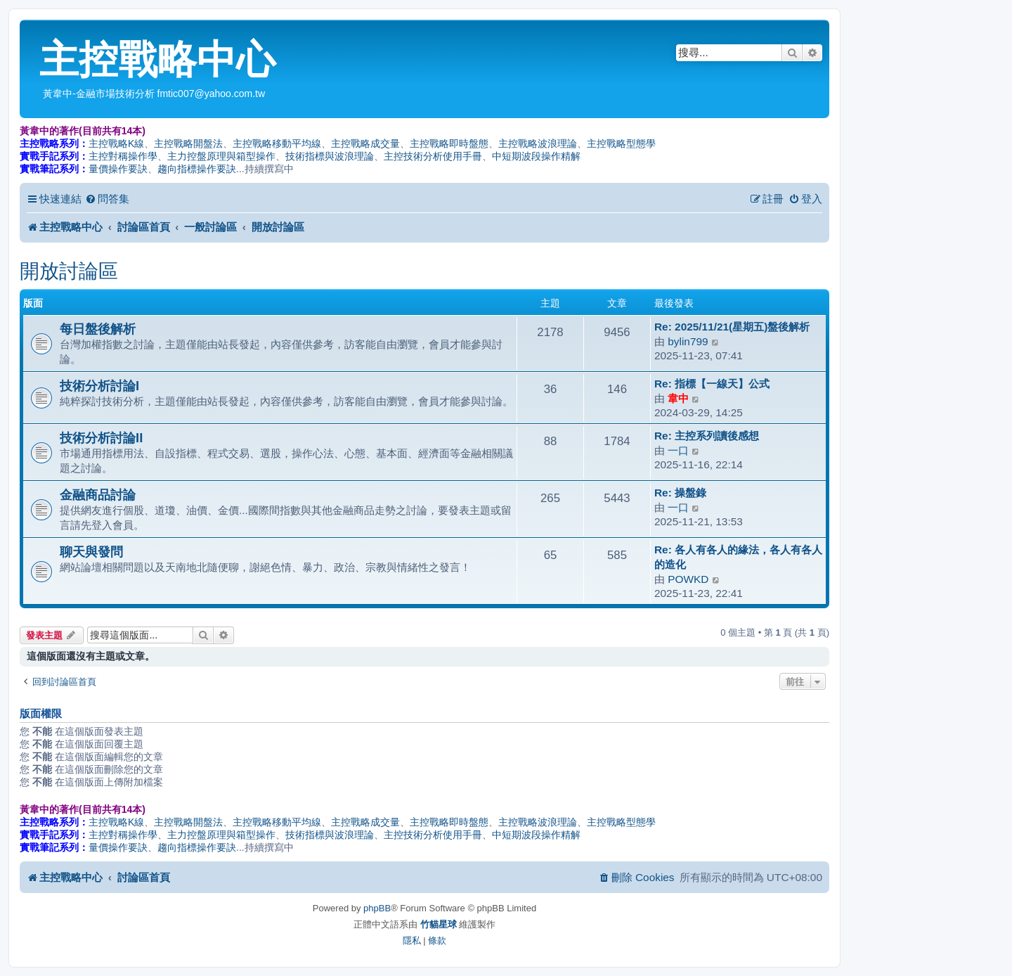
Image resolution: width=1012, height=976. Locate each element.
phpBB (377, 908)
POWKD (688, 579)
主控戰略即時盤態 (449, 143)
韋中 (678, 398)
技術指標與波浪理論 (329, 156)
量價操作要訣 (118, 168)
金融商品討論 (98, 494)
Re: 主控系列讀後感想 (706, 436)
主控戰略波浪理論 (537, 143)
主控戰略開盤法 (188, 143)
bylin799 (688, 341)
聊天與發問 (91, 551)
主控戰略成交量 (365, 143)
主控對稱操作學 (123, 156)
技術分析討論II (101, 437)
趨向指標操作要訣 (196, 168)
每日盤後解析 (98, 328)
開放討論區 (69, 271)
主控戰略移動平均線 (277, 143)
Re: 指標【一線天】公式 (712, 384)
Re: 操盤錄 (680, 493)
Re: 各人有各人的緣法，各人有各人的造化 (738, 557)
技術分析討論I (99, 385)
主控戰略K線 (116, 143)
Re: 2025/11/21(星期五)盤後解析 (732, 327)
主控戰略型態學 (621, 143)
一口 (678, 450)
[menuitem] (107, 199)
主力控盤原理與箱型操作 (221, 156)
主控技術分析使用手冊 (433, 156)
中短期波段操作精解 (536, 156)
